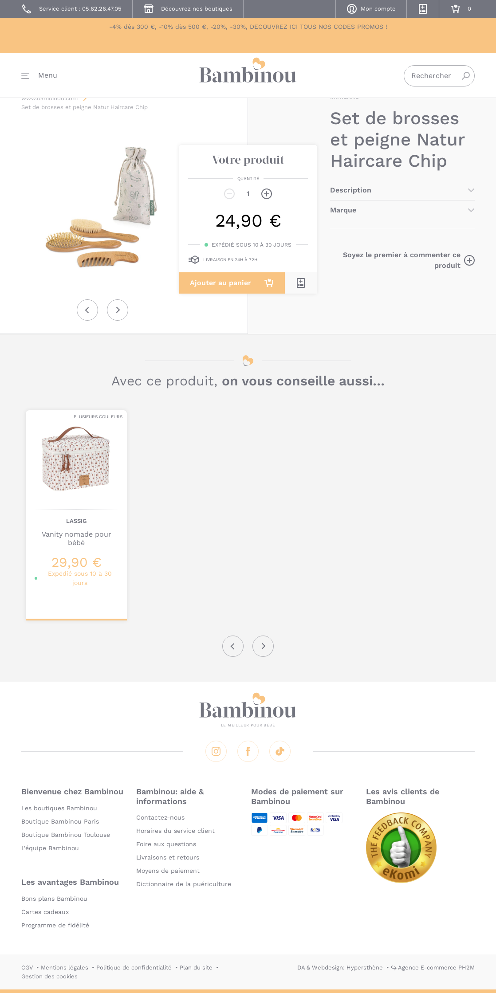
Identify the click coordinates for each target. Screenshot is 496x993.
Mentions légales (64, 967)
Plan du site (196, 967)
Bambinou (248, 76)
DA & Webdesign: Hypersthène (340, 967)
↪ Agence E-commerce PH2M (433, 967)
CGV (27, 967)
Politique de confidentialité (134, 967)
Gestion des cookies (49, 976)
